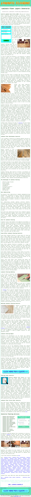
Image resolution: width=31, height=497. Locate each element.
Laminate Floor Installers (19, 460)
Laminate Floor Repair (24, 465)
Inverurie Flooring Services (10, 414)
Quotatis (9, 434)
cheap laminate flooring (20, 378)
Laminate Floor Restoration (13, 459)
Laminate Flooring (16, 467)
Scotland (28, 394)
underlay (4, 289)
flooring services (15, 394)
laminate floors (24, 390)
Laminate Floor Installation (18, 457)
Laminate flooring (5, 358)
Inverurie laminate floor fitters (16, 377)
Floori (2, 494)
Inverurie (20, 122)
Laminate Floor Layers (15, 464)
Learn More (16, 496)
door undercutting (12, 194)
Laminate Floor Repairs (15, 458)
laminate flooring (12, 18)
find (4, 402)
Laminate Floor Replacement (7, 470)
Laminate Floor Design (25, 459)
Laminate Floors (7, 457)
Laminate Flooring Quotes (19, 471)
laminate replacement (23, 393)
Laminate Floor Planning (6, 466)
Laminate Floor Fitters (13, 465)
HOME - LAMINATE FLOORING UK (15, 484)
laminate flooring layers (24, 23)
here (26, 411)
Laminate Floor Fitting (16, 472)
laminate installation (6, 386)
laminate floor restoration (7, 389)
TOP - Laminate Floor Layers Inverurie (10, 477)
